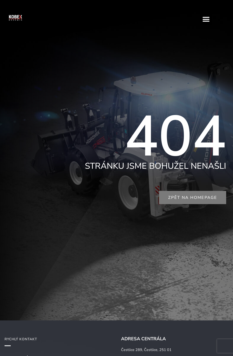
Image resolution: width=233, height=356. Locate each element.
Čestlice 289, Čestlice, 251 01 (146, 349)
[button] (206, 19)
